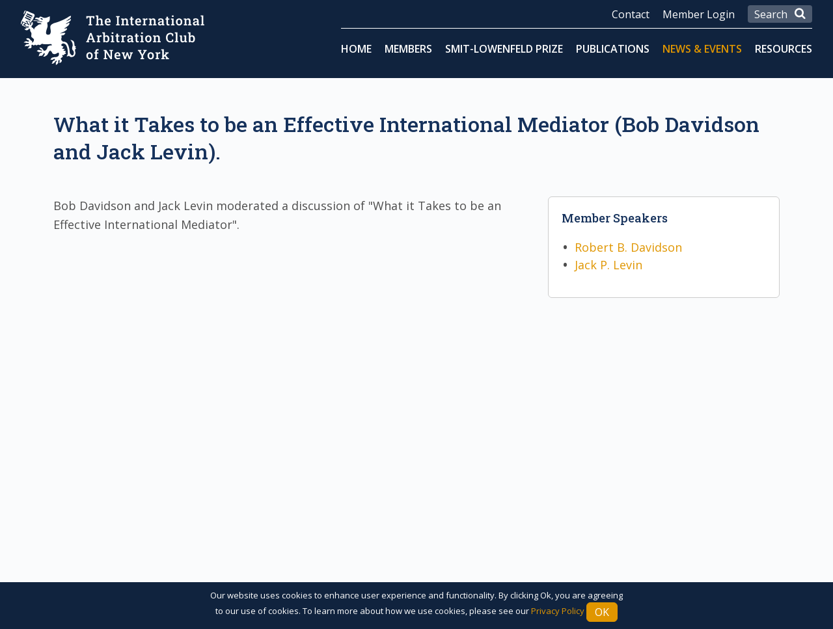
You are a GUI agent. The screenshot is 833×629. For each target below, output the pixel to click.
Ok (602, 612)
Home (356, 49)
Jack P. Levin (608, 265)
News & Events (702, 49)
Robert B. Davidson (628, 247)
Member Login (698, 14)
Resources (783, 49)
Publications (612, 49)
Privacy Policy (557, 611)
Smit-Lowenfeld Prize (504, 49)
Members (408, 49)
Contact (630, 14)
